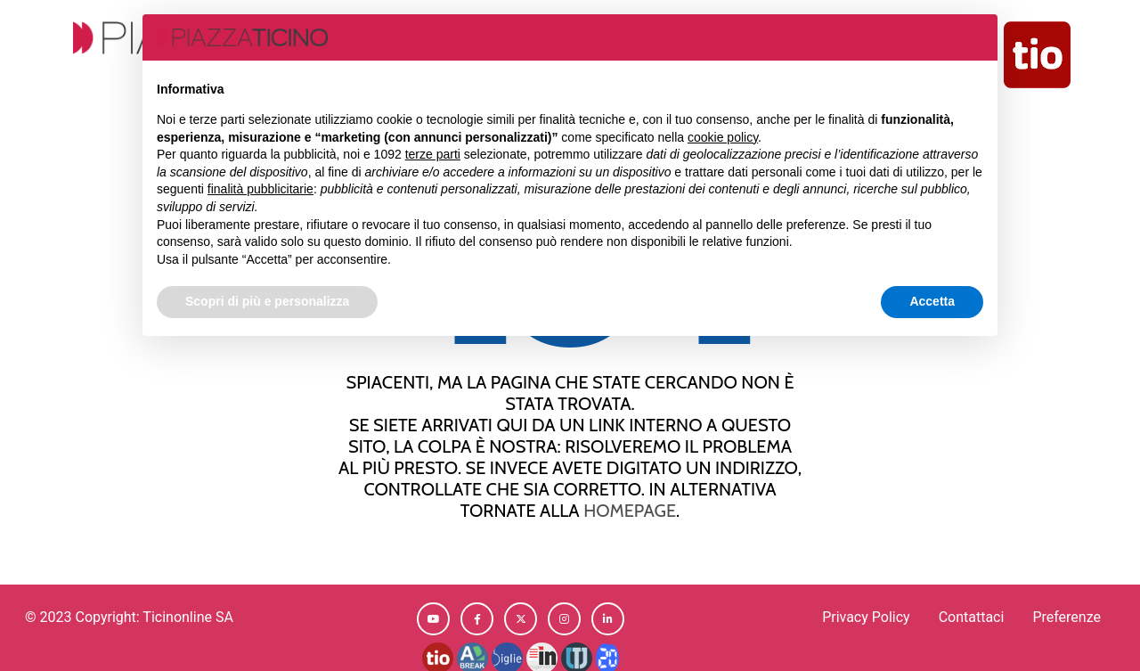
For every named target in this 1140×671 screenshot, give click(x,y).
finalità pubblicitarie (261, 189)
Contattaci (972, 617)
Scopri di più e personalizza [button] (267, 301)
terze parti (432, 154)
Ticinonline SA (187, 617)
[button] (433, 618)
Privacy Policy (866, 617)
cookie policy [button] (723, 137)
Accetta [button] (932, 301)
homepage (629, 509)
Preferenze (1066, 617)
